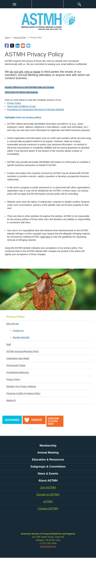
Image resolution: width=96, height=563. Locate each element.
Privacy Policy (14, 103)
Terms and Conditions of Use (21, 106)
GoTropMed (12, 420)
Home (7, 37)
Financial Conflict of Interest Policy (23, 393)
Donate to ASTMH (47, 494)
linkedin (30, 524)
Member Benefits (21, 337)
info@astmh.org (48, 546)
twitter (24, 524)
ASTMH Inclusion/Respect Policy (22, 351)
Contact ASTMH (48, 508)
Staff (8, 344)
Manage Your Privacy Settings (21, 386)
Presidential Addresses (17, 372)
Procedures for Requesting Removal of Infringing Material (35, 109)
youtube (35, 524)
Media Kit (11, 400)
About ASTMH (20, 37)
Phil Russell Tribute (15, 365)
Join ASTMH (48, 487)
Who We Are (12, 323)
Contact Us (18, 330)
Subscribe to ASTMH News (53, 421)
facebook (19, 524)
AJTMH (48, 501)
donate (36, 419)
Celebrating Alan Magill (17, 358)
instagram (41, 524)
